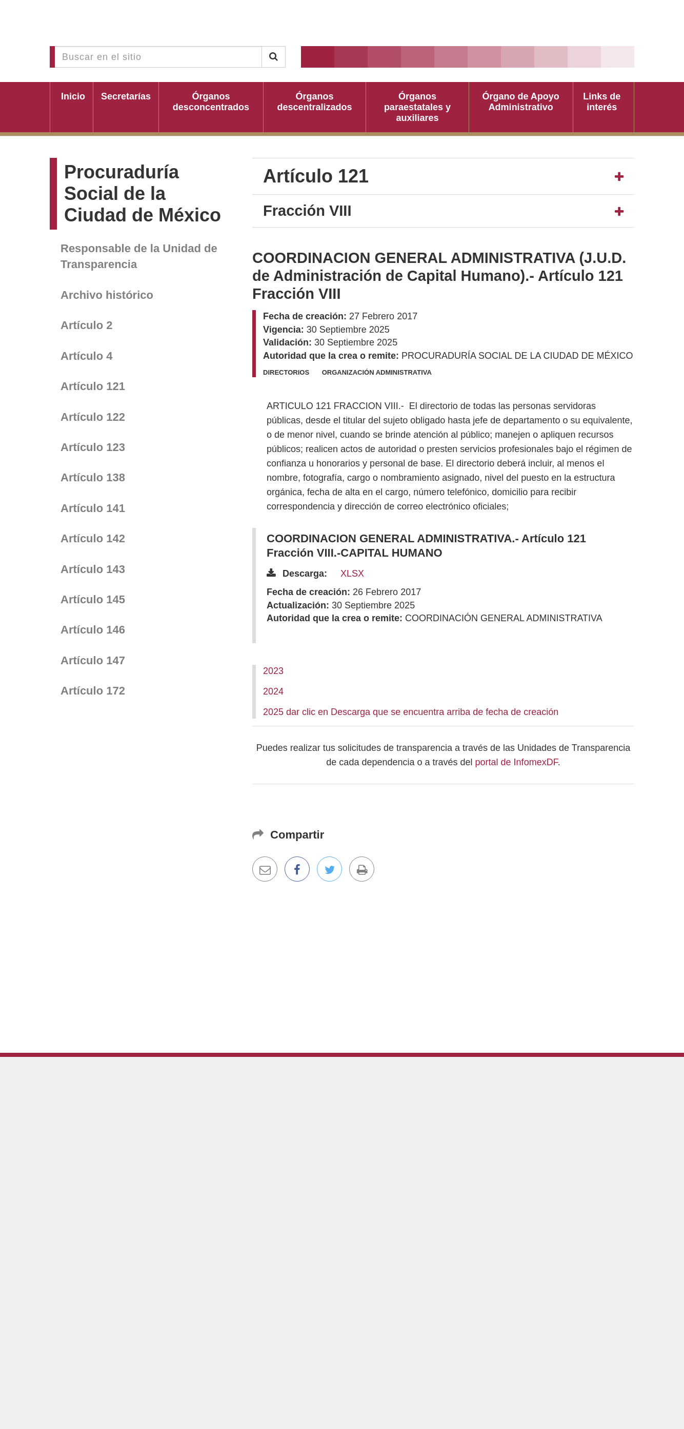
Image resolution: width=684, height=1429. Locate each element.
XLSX (352, 573)
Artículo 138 (93, 477)
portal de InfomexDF (516, 762)
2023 (273, 671)
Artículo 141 (93, 508)
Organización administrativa (377, 372)
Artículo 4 (86, 356)
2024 (273, 691)
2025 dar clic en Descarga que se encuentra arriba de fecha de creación (410, 712)
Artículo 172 (93, 690)
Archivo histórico (107, 295)
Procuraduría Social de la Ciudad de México (142, 193)
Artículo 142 (93, 538)
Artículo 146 (93, 629)
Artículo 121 (93, 386)
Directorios (286, 372)
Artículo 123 (93, 447)
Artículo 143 (93, 569)
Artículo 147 (93, 660)
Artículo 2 (86, 325)
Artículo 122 (93, 417)
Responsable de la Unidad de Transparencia (139, 256)
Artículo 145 (93, 599)
